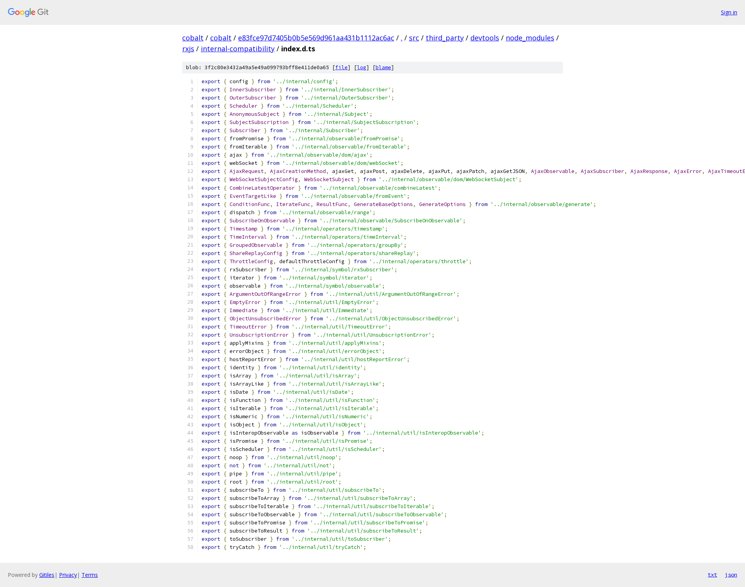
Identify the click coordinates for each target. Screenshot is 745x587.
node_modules (530, 37)
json (731, 574)
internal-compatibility (238, 48)
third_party (445, 37)
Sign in (729, 12)
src (414, 37)
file (341, 67)
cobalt (193, 37)
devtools (484, 37)
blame (383, 67)
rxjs (188, 48)
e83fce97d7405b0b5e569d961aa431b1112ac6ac (316, 37)
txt (712, 574)
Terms (90, 574)
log (361, 67)
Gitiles (46, 574)
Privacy (68, 574)
